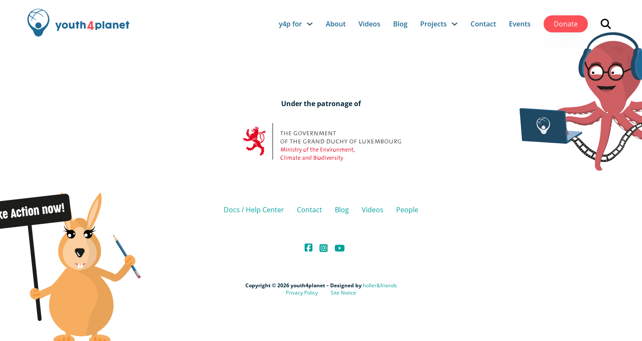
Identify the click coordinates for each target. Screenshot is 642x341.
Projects (433, 24)
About (336, 24)
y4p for (290, 24)
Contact (483, 24)
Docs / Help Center (254, 209)
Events (520, 24)
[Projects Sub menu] (454, 23)
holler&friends (380, 285)
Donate (566, 24)
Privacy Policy (302, 292)
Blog (400, 24)
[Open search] (605, 23)
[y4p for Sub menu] (309, 23)
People (407, 209)
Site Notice (343, 292)
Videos (369, 24)
